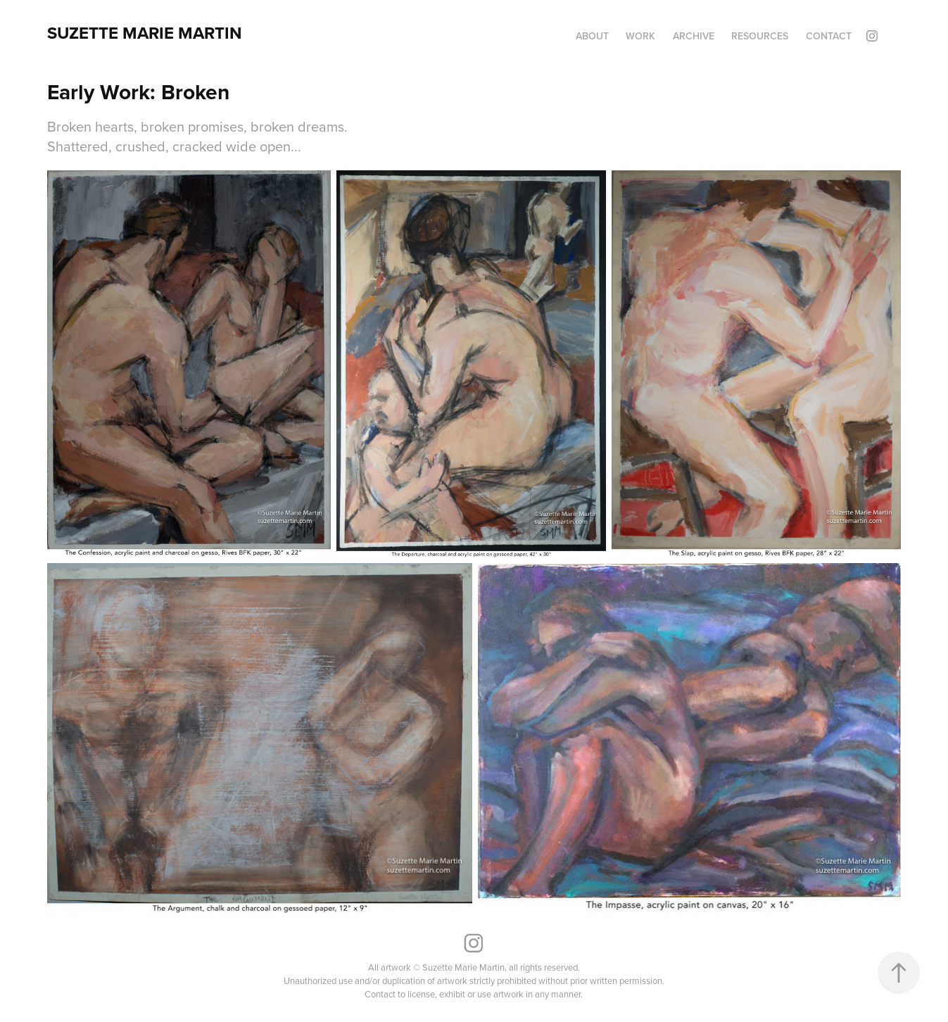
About (592, 36)
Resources (759, 36)
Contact (829, 36)
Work (640, 36)
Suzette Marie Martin (144, 32)
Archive (693, 36)
